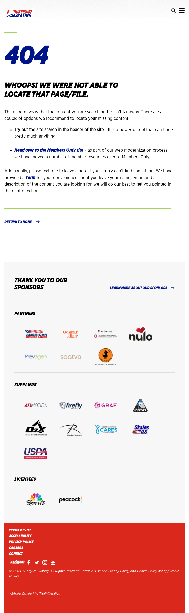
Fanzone (17, 562)
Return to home (18, 222)
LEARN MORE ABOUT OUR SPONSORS (138, 288)
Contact (16, 554)
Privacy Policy (21, 542)
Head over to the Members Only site (48, 150)
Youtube (53, 562)
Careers (16, 548)
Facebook (29, 562)
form (30, 178)
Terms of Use (20, 530)
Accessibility (20, 536)
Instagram (45, 562)
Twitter (37, 562)
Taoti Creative (49, 594)
